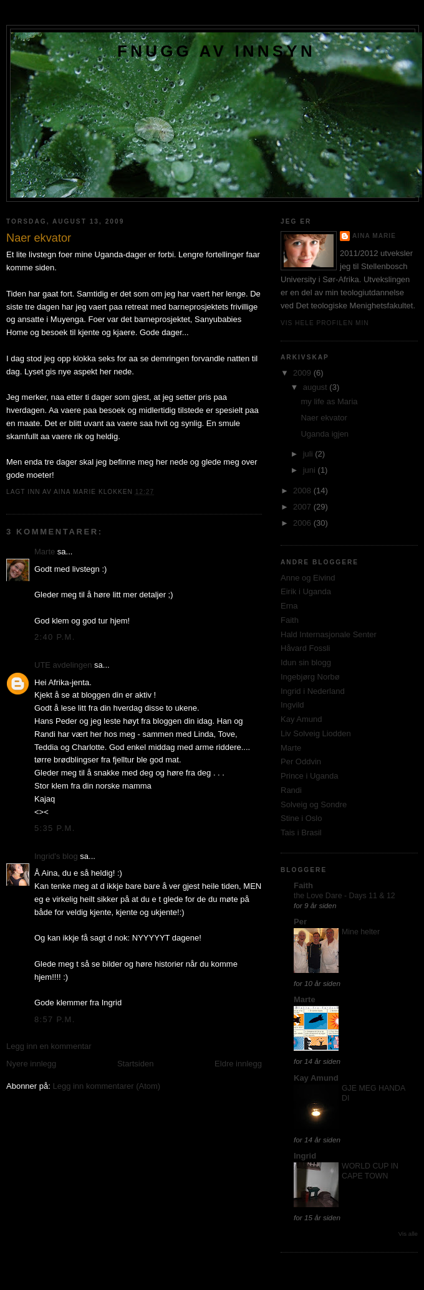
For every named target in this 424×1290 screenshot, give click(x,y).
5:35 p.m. (54, 828)
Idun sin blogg (306, 662)
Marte (44, 551)
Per (300, 921)
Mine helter (361, 931)
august (316, 387)
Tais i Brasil (301, 832)
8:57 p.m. (54, 1019)
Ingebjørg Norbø (310, 676)
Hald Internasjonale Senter (329, 634)
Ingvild (292, 704)
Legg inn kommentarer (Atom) (106, 1086)
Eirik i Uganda (306, 591)
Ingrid (305, 1155)
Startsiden (135, 1063)
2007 (303, 506)
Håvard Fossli (305, 648)
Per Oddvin (301, 761)
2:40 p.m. (54, 637)
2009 (303, 372)
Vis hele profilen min (325, 323)
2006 (303, 523)
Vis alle (408, 1233)
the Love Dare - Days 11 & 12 (344, 895)
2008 (303, 490)
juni (310, 470)
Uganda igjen (325, 434)
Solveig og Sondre (314, 804)
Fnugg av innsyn (216, 51)
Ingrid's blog (56, 856)
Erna (289, 605)
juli (309, 453)
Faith (290, 620)
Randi (291, 790)
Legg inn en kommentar (49, 1046)
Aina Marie (374, 235)
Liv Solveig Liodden (316, 733)
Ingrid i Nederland (313, 691)
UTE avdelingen (63, 665)
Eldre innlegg (238, 1063)
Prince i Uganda (310, 775)
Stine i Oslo (301, 818)
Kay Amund (301, 719)
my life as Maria (329, 401)
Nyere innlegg (31, 1063)
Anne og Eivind (308, 577)
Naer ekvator (324, 417)
